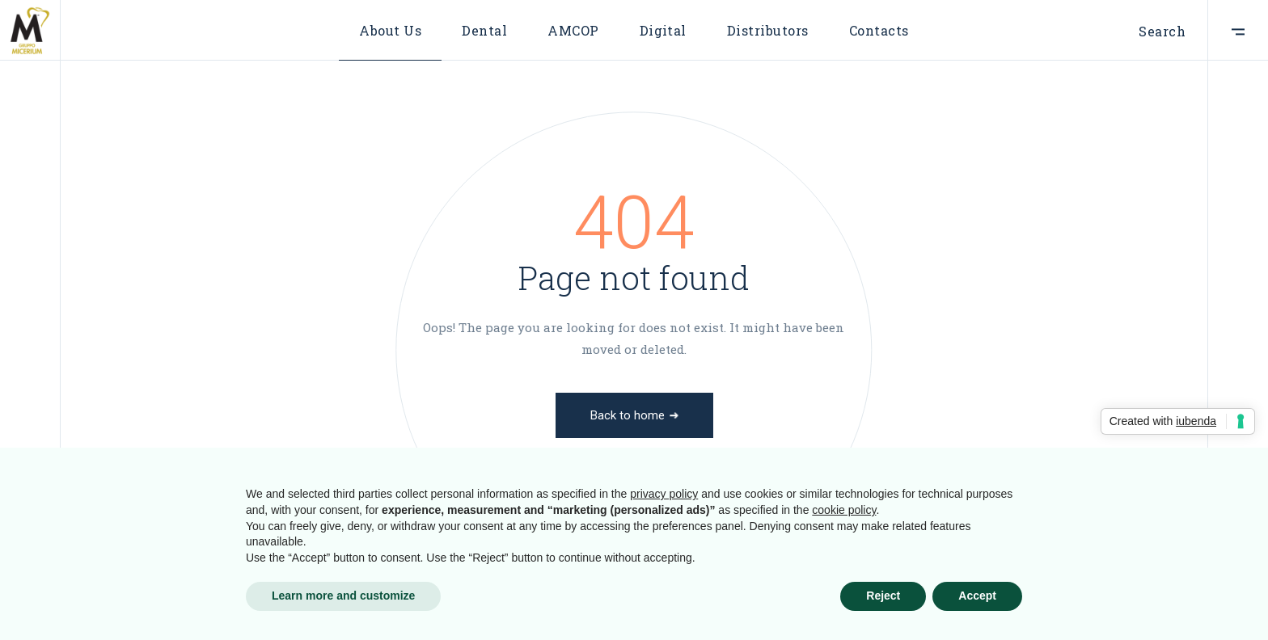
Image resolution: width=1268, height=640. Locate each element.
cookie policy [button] (844, 509)
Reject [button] (883, 595)
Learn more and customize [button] (343, 595)
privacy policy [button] (664, 493)
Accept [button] (977, 595)
